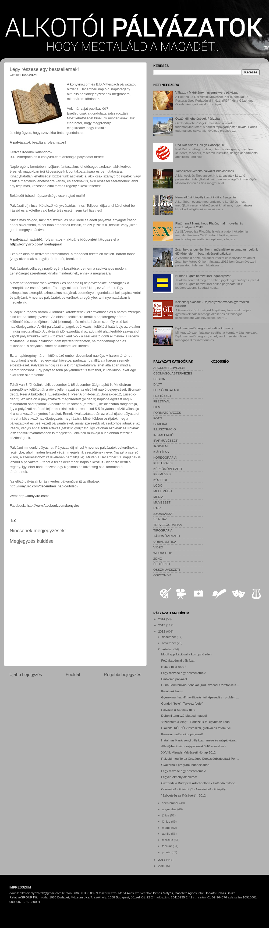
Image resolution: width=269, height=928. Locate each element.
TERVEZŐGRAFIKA (167, 524)
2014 (162, 619)
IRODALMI (29, 74)
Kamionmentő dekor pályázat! (182, 734)
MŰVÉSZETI (162, 502)
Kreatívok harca (172, 691)
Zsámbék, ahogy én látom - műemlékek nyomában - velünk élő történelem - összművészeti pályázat (216, 251)
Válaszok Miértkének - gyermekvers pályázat (206, 92)
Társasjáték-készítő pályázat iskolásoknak (204, 171)
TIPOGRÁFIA (162, 530)
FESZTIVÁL (161, 401)
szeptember (170, 803)
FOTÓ (157, 418)
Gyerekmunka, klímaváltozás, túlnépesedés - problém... (200, 697)
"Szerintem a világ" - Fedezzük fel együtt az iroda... (196, 721)
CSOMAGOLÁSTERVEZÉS (172, 373)
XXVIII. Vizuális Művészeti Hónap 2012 (188, 752)
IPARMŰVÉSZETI (165, 440)
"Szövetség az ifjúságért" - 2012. (184, 795)
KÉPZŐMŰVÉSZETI (167, 468)
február (167, 846)
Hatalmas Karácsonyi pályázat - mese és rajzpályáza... (199, 740)
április (166, 833)
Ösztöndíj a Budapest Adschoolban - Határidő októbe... (199, 783)
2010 (162, 866)
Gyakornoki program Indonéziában (185, 764)
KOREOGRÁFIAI (165, 457)
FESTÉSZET (162, 395)
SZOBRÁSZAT (163, 513)
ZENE (157, 558)
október (167, 649)
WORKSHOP (162, 553)
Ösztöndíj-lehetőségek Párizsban (198, 118)
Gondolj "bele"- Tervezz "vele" (182, 703)
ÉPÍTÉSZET (162, 564)
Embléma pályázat (174, 679)
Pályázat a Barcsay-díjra (178, 709)
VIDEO (158, 547)
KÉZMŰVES (162, 474)
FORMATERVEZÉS (167, 412)
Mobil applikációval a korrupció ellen (186, 654)
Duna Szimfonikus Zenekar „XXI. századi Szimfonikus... (200, 685)
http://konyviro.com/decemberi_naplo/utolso (43, 486)
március (168, 839)
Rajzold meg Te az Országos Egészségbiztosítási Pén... (200, 758)
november (169, 643)
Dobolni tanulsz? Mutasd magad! (184, 715)
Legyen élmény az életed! (179, 777)
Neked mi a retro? (173, 666)
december (169, 636)
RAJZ (157, 508)
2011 (162, 859)
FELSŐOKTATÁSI (166, 390)
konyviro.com (80, 84)
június (166, 821)
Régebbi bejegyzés (122, 674)
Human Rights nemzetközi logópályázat (203, 275)
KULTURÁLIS (162, 463)
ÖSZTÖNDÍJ (162, 575)
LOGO (157, 485)
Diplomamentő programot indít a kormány (204, 328)
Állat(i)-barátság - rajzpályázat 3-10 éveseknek (193, 746)
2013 (162, 625)
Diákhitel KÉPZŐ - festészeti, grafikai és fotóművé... (197, 728)
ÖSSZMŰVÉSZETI (166, 569)
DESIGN (159, 379)
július (166, 815)
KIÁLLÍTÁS (161, 452)
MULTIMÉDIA (162, 491)
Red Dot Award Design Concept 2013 (201, 145)
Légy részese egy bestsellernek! (183, 672)
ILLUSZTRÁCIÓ (164, 429)
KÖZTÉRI (160, 479)
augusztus (169, 809)
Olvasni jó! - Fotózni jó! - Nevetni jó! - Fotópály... (194, 789)
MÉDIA (158, 496)
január (167, 852)
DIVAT (157, 384)
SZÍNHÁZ (160, 519)
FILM (157, 407)
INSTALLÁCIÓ (163, 435)
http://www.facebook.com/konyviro (53, 506)
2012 (162, 631)
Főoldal (73, 674)
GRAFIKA (160, 424)
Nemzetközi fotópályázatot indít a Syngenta (205, 197)
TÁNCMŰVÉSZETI (166, 536)
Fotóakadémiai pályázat (177, 660)
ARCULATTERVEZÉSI (169, 367)
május (166, 827)
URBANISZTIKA (164, 541)
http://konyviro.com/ (26, 244)
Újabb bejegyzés (25, 674)
